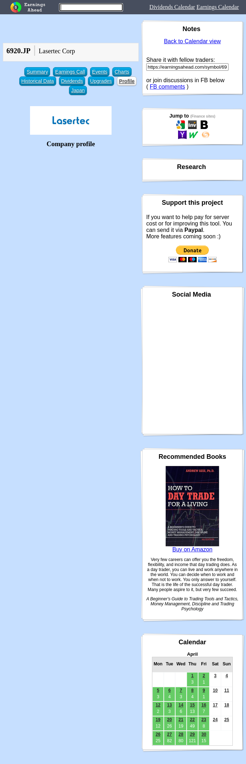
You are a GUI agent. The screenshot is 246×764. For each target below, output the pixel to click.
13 (169, 705)
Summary (37, 71)
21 (180, 719)
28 (180, 734)
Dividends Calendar (172, 7)
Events (100, 71)
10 (215, 690)
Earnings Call (70, 71)
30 (203, 734)
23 (203, 719)
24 (215, 719)
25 (226, 719)
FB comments (167, 87)
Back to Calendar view (192, 41)
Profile (127, 81)
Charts (121, 71)
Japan (78, 90)
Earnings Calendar (217, 7)
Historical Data (37, 81)
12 (158, 705)
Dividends (72, 81)
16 (203, 705)
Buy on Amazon (192, 549)
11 (226, 690)
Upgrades (101, 81)
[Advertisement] (71, 200)
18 (226, 705)
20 (169, 719)
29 (192, 734)
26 (158, 734)
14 (180, 705)
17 (215, 705)
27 (169, 734)
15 (192, 705)
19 (158, 719)
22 (192, 719)
